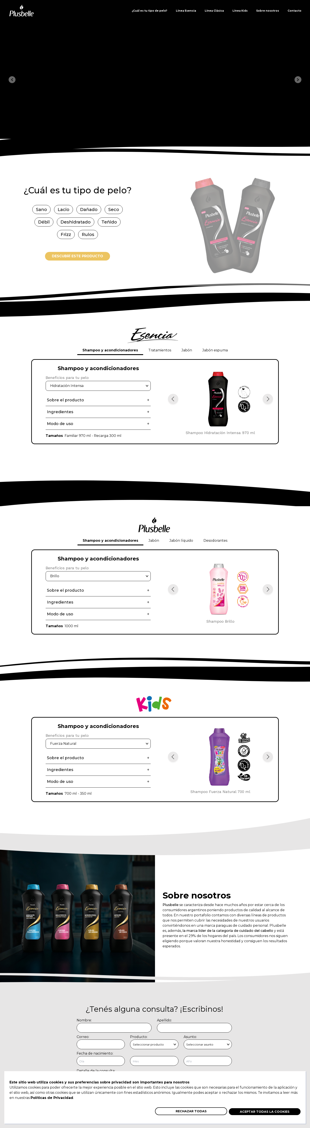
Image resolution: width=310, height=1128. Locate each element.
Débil (44, 222)
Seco (113, 209)
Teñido (109, 222)
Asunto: (190, 1037)
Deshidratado (75, 222)
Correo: (83, 1037)
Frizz (66, 234)
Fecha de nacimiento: (95, 1053)
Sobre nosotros (267, 10)
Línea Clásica (214, 10)
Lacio (63, 209)
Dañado (89, 209)
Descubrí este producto (77, 256)
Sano (41, 209)
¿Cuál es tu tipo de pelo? (149, 10)
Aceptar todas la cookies (265, 1112)
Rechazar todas (191, 1111)
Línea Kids (240, 10)
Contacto (294, 10)
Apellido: (164, 1020)
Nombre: (84, 1020)
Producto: (138, 1037)
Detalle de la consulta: (96, 1071)
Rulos (88, 234)
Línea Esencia (186, 10)
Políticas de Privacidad (52, 1098)
